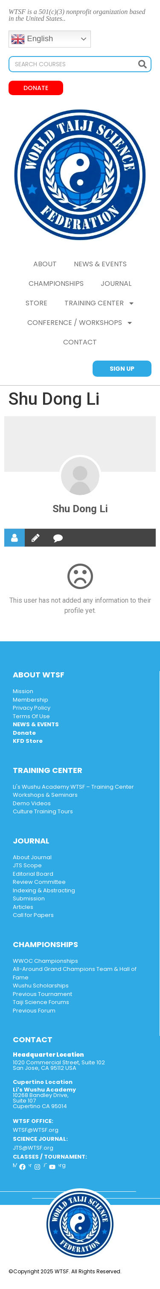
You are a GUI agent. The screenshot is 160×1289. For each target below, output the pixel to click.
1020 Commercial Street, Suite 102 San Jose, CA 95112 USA (59, 1065)
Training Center (99, 303)
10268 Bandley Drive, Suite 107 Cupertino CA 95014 (44, 1098)
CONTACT (80, 342)
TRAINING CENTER (47, 770)
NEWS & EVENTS (100, 264)
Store (36, 303)
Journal (116, 283)
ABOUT (45, 264)
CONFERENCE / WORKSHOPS (80, 322)
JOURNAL (31, 840)
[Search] (142, 64)
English (32, 39)
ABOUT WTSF (38, 674)
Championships (56, 283)
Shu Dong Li (80, 509)
